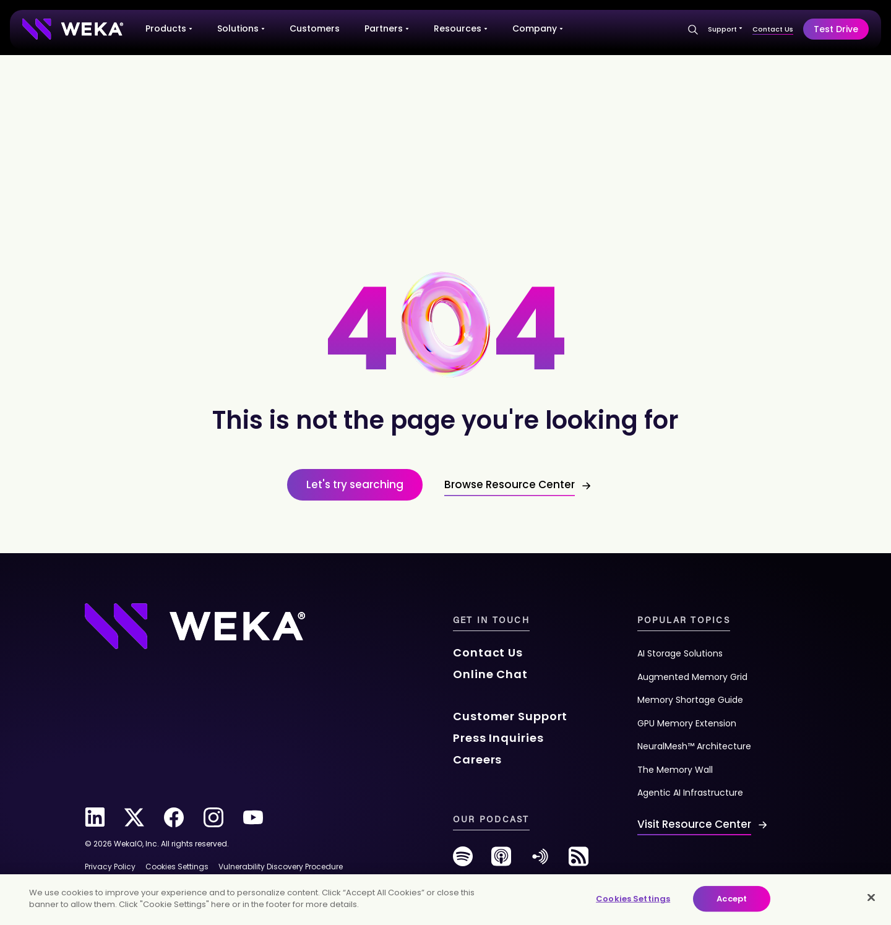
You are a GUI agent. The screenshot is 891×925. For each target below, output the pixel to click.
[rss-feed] (578, 861)
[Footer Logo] (195, 625)
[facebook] (174, 817)
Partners (386, 28)
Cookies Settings (633, 899)
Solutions (241, 28)
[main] (445, 899)
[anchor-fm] (540, 861)
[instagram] (213, 817)
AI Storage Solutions (680, 653)
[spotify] (463, 861)
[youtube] (253, 817)
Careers (477, 759)
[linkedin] (95, 817)
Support (725, 29)
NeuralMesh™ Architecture (694, 746)
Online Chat (490, 674)
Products (168, 28)
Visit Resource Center (694, 824)
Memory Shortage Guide (690, 700)
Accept (732, 899)
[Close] (871, 897)
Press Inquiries (498, 738)
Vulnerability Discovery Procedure (280, 866)
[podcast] (501, 861)
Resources (461, 28)
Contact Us (772, 29)
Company (537, 28)
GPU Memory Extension (686, 723)
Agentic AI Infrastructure (690, 792)
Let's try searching (354, 484)
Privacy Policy (110, 866)
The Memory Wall (675, 770)
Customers (315, 28)
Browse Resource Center (509, 484)
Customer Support (510, 716)
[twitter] (134, 817)
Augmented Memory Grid (692, 677)
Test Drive (836, 29)
